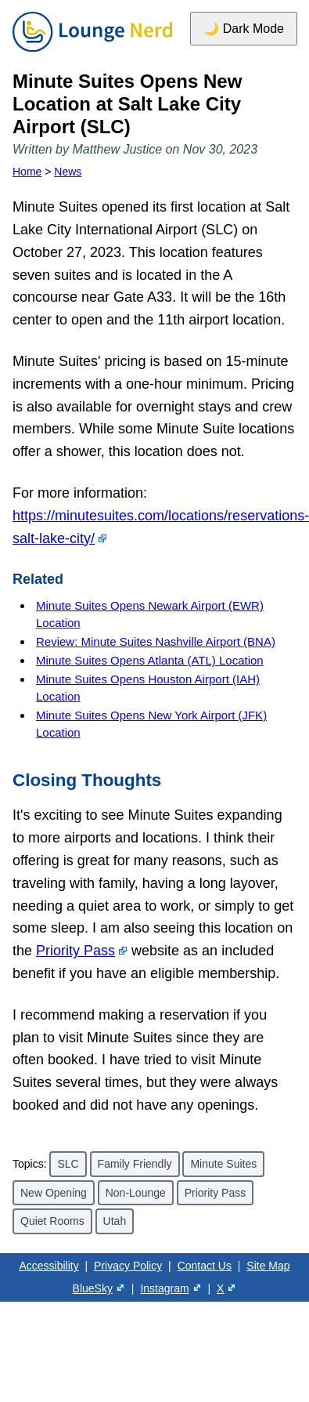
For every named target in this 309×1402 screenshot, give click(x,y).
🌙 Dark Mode (243, 28)
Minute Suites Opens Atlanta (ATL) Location (150, 660)
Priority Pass (75, 950)
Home (27, 171)
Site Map (267, 1265)
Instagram (164, 1288)
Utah (115, 1221)
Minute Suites (223, 1163)
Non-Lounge (136, 1192)
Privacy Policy (128, 1265)
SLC (67, 1163)
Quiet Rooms (52, 1221)
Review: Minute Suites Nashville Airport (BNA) (155, 641)
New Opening (53, 1192)
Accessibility (48, 1265)
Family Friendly (135, 1163)
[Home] (92, 52)
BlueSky (93, 1288)
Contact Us (205, 1265)
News (67, 171)
